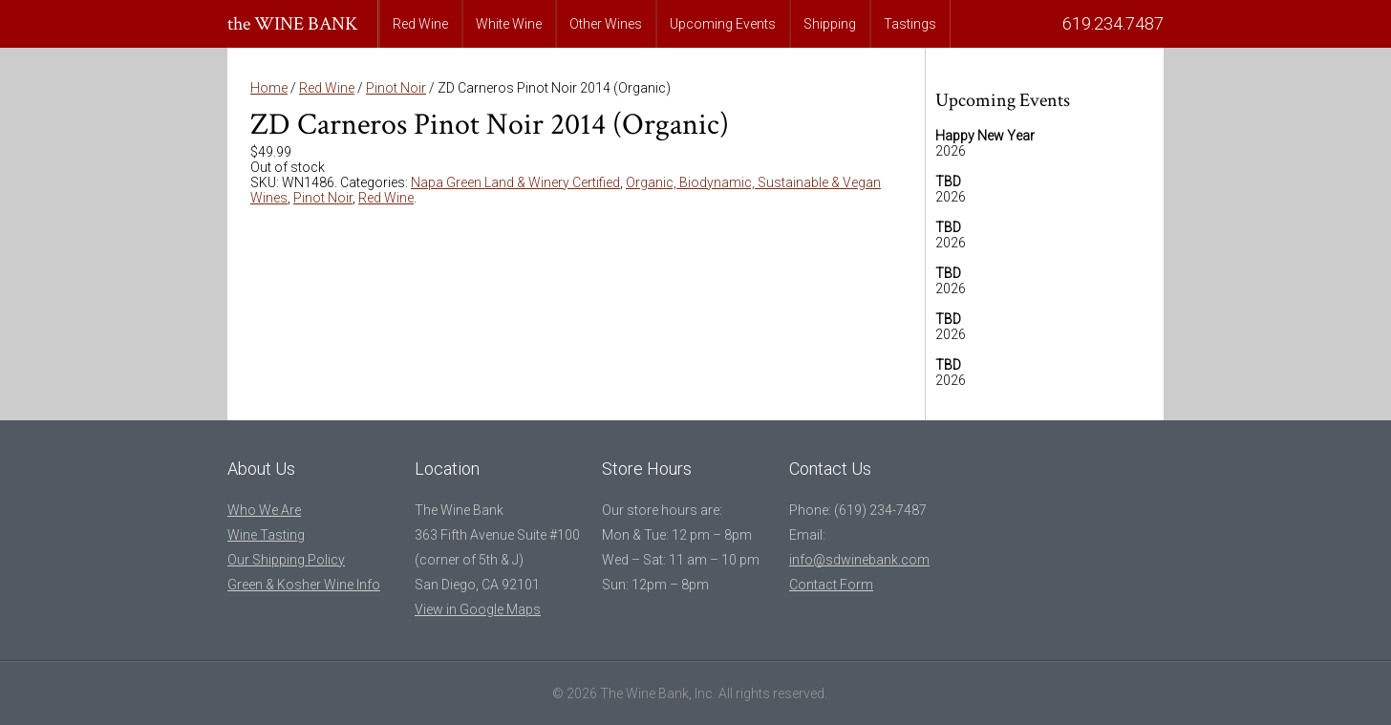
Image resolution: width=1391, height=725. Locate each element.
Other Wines (605, 24)
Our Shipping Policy (286, 559)
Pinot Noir (396, 88)
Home (269, 88)
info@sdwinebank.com (859, 559)
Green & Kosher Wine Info (303, 584)
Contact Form (831, 584)
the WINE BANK (292, 23)
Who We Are (264, 510)
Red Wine (420, 24)
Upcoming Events (723, 24)
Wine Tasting (266, 535)
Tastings (910, 24)
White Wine (509, 24)
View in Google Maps (478, 609)
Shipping (829, 24)
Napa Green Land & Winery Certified (515, 182)
